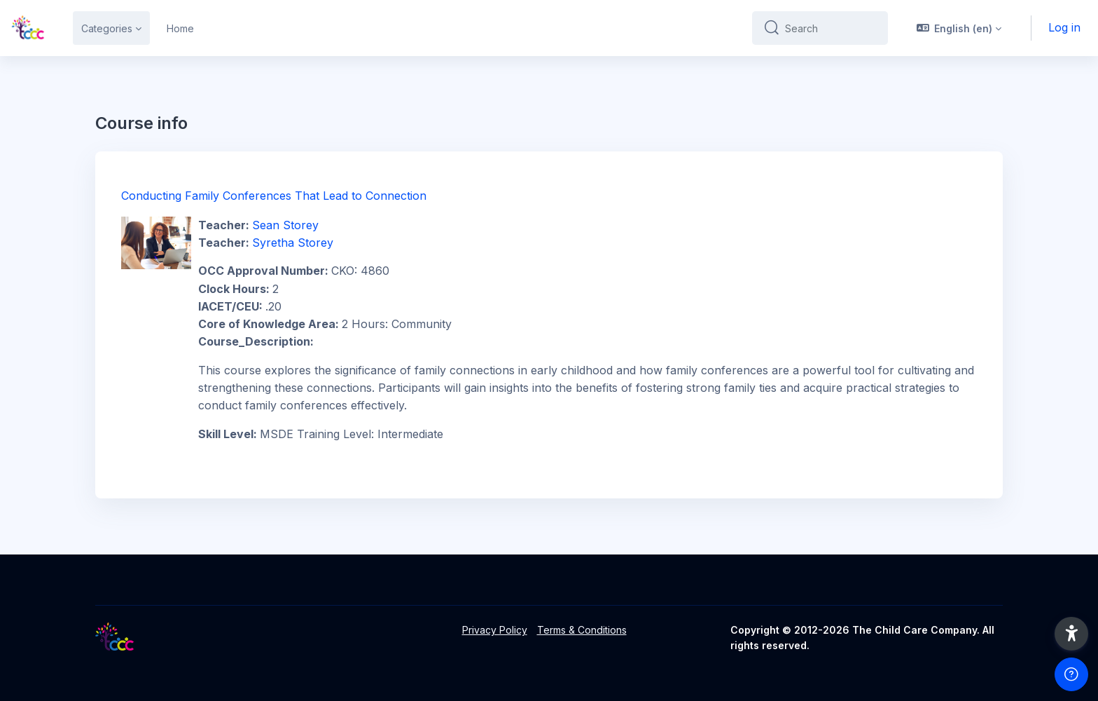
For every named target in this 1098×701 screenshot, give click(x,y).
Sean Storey (285, 225)
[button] (959, 28)
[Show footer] (1071, 674)
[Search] (831, 28)
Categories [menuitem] (106, 28)
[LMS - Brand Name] (28, 28)
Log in (1064, 27)
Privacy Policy (494, 630)
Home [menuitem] (180, 28)
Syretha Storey (292, 243)
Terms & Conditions (582, 630)
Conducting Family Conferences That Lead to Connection (273, 196)
